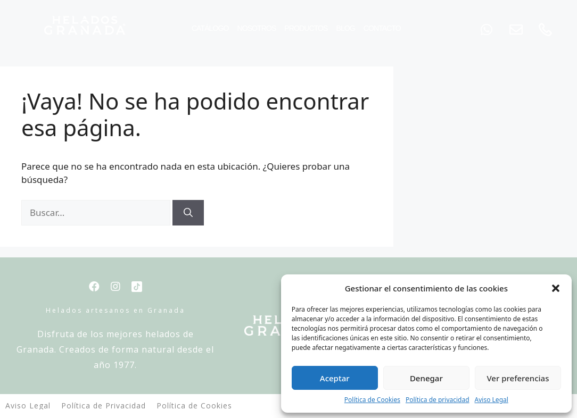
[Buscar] (188, 212)
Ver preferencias (518, 378)
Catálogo (210, 28)
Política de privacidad (437, 399)
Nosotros (256, 28)
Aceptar (335, 378)
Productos (305, 28)
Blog (345, 28)
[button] (555, 288)
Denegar (426, 378)
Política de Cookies (372, 399)
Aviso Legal (491, 399)
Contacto (382, 28)
